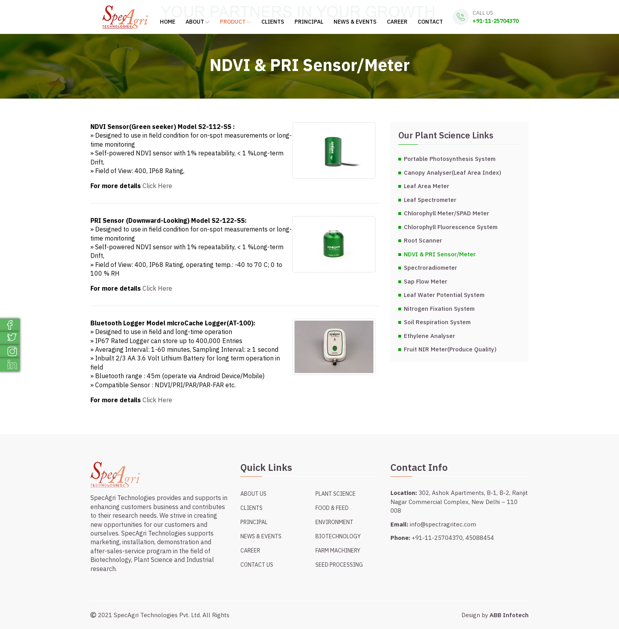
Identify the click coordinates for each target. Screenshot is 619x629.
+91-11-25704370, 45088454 (453, 537)
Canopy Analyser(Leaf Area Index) (452, 172)
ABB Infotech (509, 615)
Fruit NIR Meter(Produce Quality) (450, 349)
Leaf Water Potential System (444, 295)
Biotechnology (338, 536)
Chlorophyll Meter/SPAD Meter (446, 213)
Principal (308, 21)
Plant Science (335, 493)
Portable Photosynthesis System (449, 158)
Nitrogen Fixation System (439, 308)
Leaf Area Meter (426, 186)
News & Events (355, 21)
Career (397, 21)
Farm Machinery (337, 550)
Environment (334, 522)
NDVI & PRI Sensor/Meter (440, 254)
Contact (430, 21)
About (198, 21)
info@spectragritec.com (443, 524)
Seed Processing (339, 564)
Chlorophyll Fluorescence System (450, 227)
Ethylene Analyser (429, 336)
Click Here (157, 186)
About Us (253, 493)
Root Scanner (423, 240)
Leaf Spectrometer (430, 199)
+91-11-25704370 (496, 20)
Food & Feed (332, 507)
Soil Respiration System (437, 322)
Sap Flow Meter (425, 281)
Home (167, 21)
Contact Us (256, 564)
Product (235, 21)
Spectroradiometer (430, 267)
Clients (272, 21)
